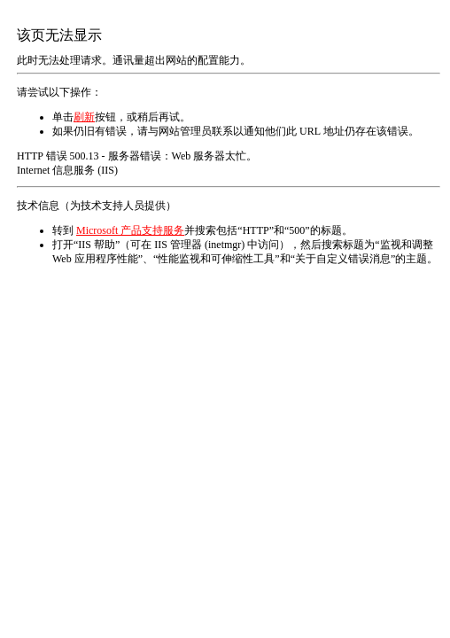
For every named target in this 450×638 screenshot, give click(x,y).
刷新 (84, 117)
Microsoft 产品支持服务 (130, 230)
